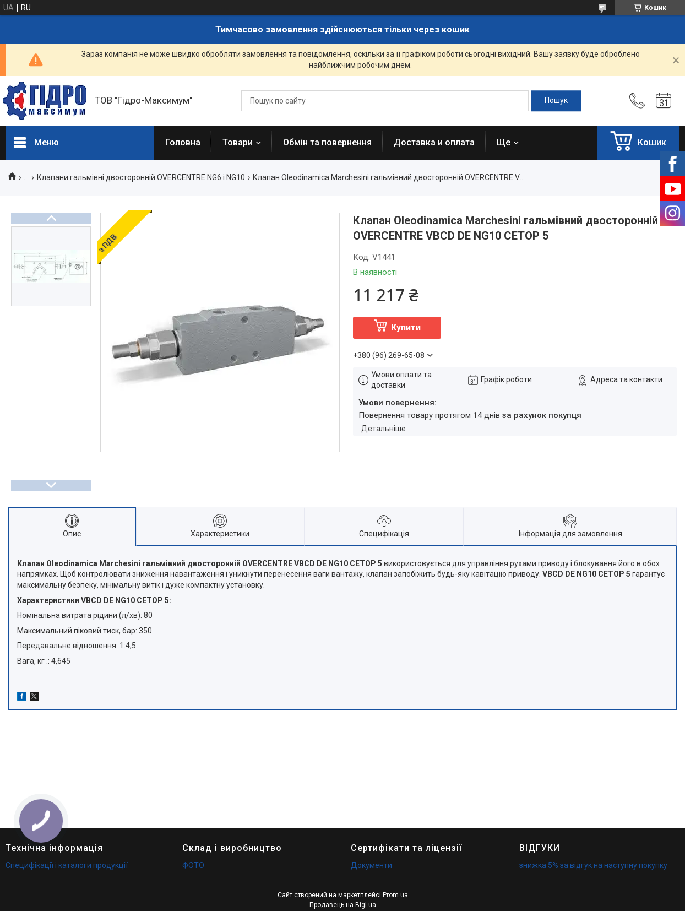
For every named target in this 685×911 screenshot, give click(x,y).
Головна (182, 142)
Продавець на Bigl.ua (342, 905)
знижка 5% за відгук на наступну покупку (593, 865)
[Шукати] (556, 100)
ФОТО (193, 865)
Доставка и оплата (434, 142)
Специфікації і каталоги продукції (67, 865)
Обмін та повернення (327, 142)
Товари (237, 142)
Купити (406, 327)
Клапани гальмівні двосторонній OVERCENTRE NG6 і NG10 (141, 177)
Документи (371, 865)
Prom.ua (395, 895)
